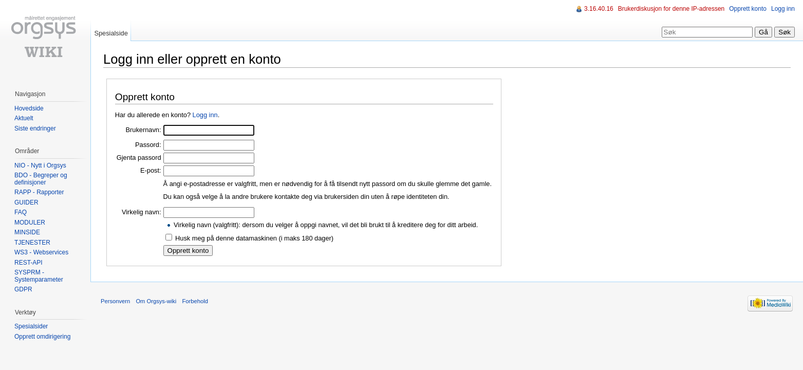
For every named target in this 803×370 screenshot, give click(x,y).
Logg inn (205, 115)
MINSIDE (27, 232)
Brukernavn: (143, 130)
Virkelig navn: (141, 212)
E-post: (150, 170)
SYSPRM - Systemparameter (38, 276)
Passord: (148, 145)
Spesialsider (31, 326)
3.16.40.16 (598, 8)
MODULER (29, 222)
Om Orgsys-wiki (156, 301)
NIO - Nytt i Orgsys (40, 165)
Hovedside (29, 108)
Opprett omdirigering (42, 336)
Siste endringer (35, 128)
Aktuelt (23, 118)
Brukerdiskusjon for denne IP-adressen (671, 8)
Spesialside (110, 33)
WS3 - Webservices (41, 252)
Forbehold (195, 301)
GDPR (23, 289)
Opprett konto (748, 8)
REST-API (28, 262)
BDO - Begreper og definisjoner (40, 179)
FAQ (20, 212)
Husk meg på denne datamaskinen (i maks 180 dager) (254, 238)
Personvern (115, 301)
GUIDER (26, 202)
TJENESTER (32, 242)
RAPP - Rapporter (39, 192)
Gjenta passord (139, 157)
